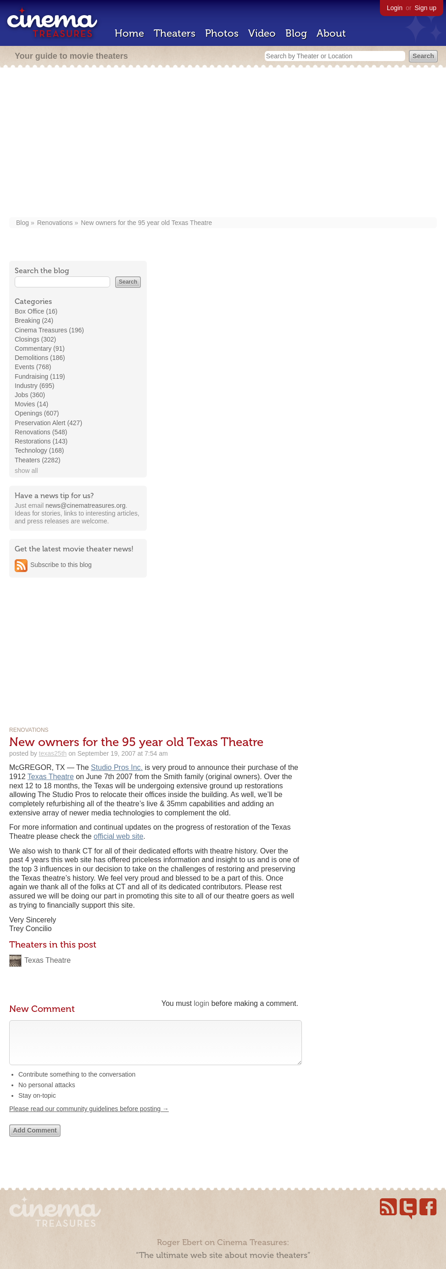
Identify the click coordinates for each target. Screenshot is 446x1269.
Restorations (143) (41, 441)
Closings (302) (35, 339)
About (331, 33)
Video (262, 33)
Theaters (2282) (38, 460)
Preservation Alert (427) (48, 423)
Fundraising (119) (40, 376)
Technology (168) (39, 450)
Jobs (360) (30, 395)
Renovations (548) (41, 432)
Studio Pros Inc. (117, 767)
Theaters (174, 33)
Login (394, 7)
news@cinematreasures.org (85, 505)
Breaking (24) (34, 320)
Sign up (425, 7)
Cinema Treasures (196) (49, 330)
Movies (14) (31, 404)
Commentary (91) (40, 348)
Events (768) (33, 367)
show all (26, 470)
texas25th (53, 753)
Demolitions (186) (40, 357)
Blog (296, 33)
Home (129, 33)
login (201, 1003)
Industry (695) (34, 385)
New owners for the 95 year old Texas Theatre (146, 222)
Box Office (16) (36, 311)
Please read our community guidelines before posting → (89, 1118)
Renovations (55, 222)
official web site (118, 836)
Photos (222, 33)
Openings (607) (37, 413)
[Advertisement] (223, 143)
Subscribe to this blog (61, 564)
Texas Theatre (51, 776)
